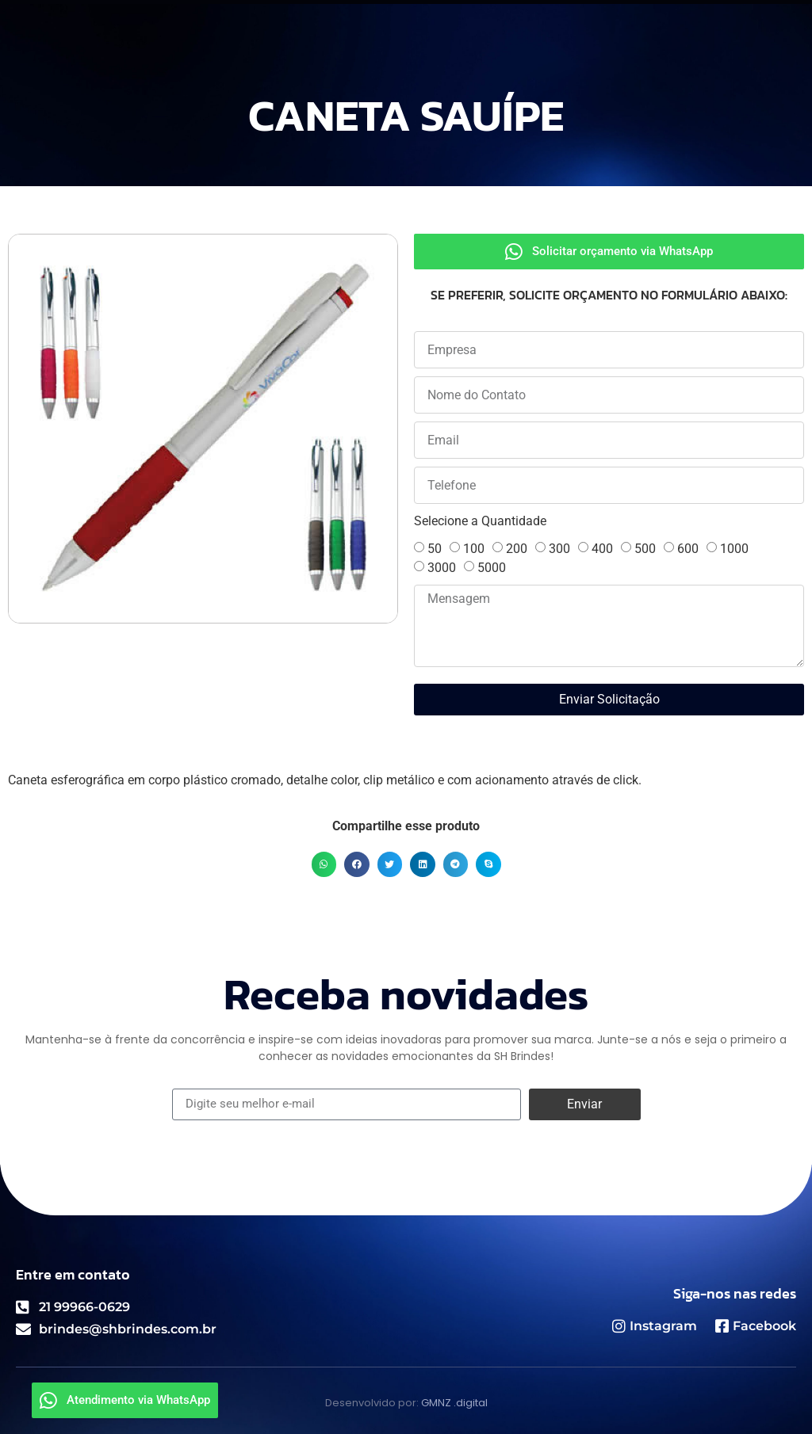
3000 (441, 567)
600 (688, 548)
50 (434, 548)
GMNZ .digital (454, 1402)
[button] (324, 864)
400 (602, 548)
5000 (491, 567)
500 (645, 548)
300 (559, 548)
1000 (734, 548)
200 (516, 548)
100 (474, 548)
